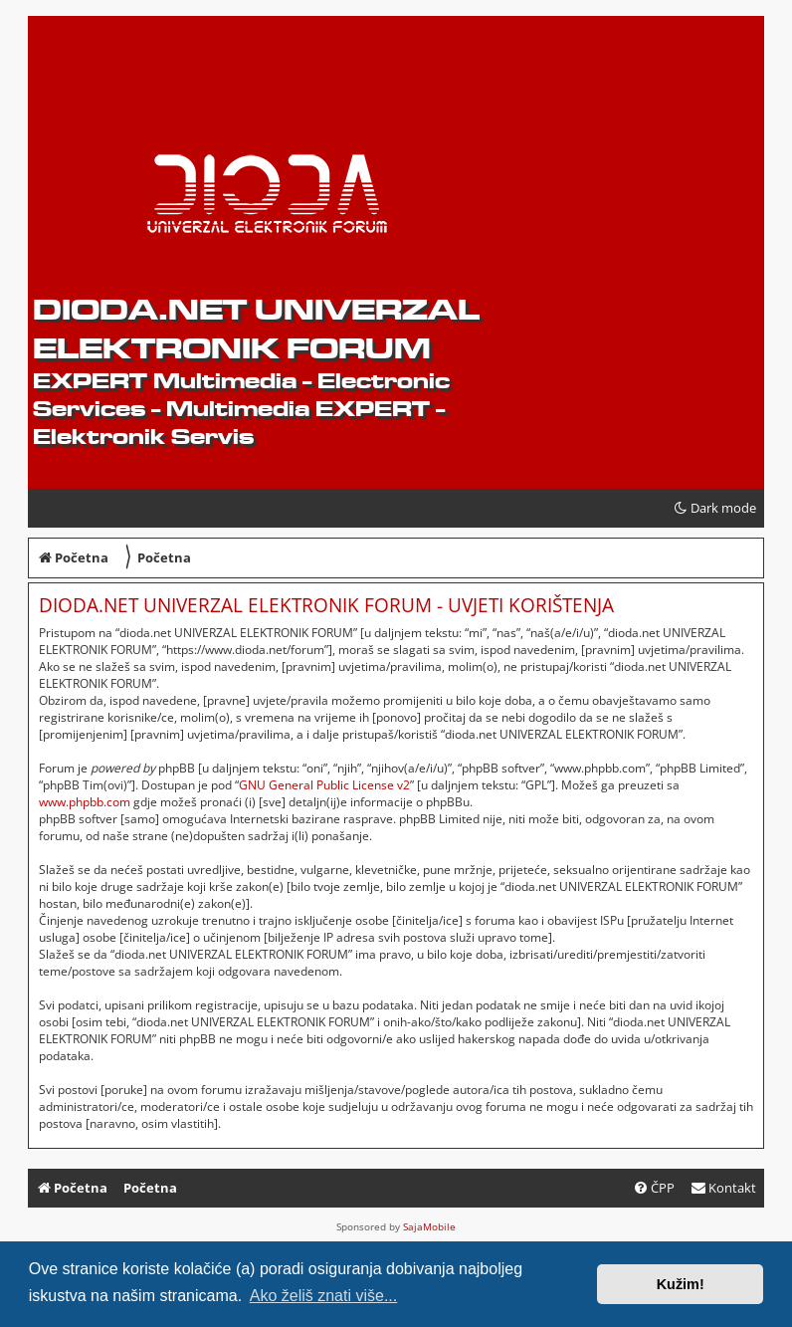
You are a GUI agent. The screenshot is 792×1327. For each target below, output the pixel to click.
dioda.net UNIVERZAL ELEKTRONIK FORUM (256, 328)
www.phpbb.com (84, 801)
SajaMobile (429, 1226)
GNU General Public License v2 (324, 784)
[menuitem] (723, 1188)
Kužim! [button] (680, 1284)
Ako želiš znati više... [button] (324, 1295)
